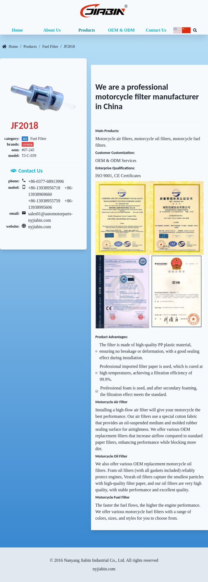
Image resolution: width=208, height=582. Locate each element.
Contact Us (156, 30)
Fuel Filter (50, 47)
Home (17, 30)
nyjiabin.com (39, 226)
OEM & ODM (121, 30)
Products (86, 30)
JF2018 (69, 47)
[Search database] (195, 30)
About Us (52, 30)
